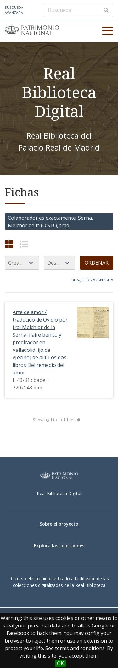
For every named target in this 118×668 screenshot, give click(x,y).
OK (60, 663)
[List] (24, 244)
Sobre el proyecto (59, 524)
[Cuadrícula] (9, 244)
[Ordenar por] (22, 263)
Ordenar (97, 262)
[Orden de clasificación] (59, 263)
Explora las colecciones (59, 546)
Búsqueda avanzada (14, 10)
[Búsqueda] (78, 10)
